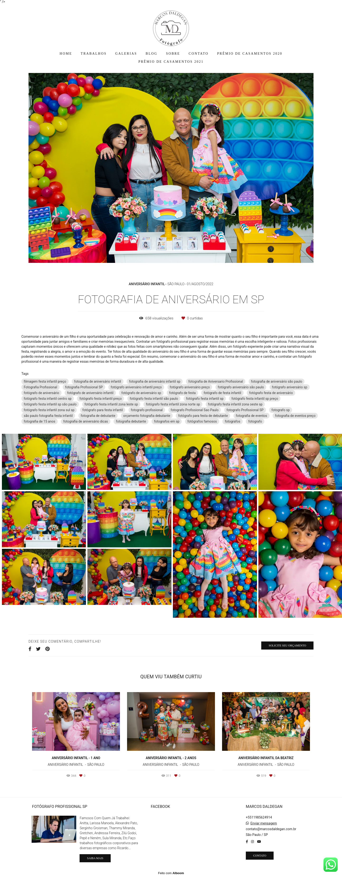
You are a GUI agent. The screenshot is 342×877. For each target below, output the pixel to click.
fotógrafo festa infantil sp (204, 398)
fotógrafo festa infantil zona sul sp (49, 410)
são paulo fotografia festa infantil (48, 416)
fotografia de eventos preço (295, 416)
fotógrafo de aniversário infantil (90, 393)
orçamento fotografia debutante (146, 416)
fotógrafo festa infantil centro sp (47, 398)
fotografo (255, 421)
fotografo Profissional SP (245, 410)
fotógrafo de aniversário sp (141, 393)
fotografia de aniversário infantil (97, 381)
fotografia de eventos (251, 416)
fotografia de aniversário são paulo (276, 381)
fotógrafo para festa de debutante (203, 416)
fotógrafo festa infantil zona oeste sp (235, 404)
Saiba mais (95, 858)
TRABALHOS (94, 53)
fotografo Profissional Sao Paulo (195, 410)
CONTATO (199, 53)
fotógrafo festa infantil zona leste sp (111, 404)
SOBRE (173, 53)
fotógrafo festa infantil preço (100, 398)
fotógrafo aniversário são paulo (241, 387)
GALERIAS (126, 53)
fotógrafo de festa (182, 393)
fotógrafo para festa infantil (102, 410)
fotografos (232, 421)
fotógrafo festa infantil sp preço (254, 398)
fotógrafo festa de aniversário (271, 393)
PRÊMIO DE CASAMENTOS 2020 (249, 53)
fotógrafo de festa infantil (222, 393)
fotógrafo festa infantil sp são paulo (50, 404)
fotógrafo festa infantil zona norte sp (173, 404)
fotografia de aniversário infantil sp (154, 381)
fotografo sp (280, 410)
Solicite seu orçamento (287, 645)
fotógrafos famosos (202, 421)
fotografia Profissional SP (84, 387)
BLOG (151, 53)
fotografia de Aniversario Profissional (215, 381)
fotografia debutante (131, 421)
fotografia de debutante (98, 416)
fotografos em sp (166, 421)
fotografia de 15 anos (39, 421)
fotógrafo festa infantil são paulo (154, 398)
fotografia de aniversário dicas (85, 421)
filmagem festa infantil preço (45, 381)
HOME (66, 53)
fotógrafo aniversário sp (289, 387)
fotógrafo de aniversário (41, 393)
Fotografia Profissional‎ (40, 387)
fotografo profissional (147, 410)
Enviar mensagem (263, 823)
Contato (259, 855)
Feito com (171, 873)
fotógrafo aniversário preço (190, 387)
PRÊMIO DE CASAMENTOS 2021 (171, 61)
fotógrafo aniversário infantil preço (136, 387)
